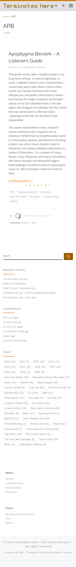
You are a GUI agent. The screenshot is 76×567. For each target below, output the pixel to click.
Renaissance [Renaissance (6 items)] (40, 424)
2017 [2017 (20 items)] (55, 367)
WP (22, 552)
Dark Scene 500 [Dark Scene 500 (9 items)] (60, 387)
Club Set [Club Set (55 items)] (36, 387)
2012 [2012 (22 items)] (38, 362)
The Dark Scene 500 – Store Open (19, 297)
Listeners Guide (13, 331)
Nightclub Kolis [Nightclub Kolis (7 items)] (49, 413)
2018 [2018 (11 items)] (10, 372)
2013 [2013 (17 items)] (54, 362)
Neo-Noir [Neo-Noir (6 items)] (12, 413)
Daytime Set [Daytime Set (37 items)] (14, 393)
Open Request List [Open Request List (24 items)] (36, 418)
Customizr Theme (61, 552)
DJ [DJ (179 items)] (33, 393)
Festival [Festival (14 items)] (55, 398)
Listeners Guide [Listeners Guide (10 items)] (16, 403)
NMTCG (9, 523)
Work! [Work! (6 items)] (10, 444)
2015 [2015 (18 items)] (25, 367)
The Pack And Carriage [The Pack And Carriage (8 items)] (20, 439)
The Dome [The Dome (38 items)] (13, 434)
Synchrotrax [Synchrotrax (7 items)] (13, 429)
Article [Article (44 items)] (27, 382)
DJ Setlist (9, 327)
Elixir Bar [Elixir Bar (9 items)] (36, 398)
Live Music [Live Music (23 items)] (40, 403)
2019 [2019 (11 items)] (25, 372)
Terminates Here (37, 216)
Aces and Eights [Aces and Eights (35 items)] (16, 377)
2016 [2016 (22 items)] (40, 367)
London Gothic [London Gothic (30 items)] (16, 408)
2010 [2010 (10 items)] (10, 362)
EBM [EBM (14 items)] (47, 393)
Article (8, 317)
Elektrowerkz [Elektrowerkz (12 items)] (15, 398)
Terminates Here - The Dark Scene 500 (42, 542)
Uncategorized (13, 341)
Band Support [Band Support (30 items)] (48, 382)
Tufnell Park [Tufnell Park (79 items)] (48, 439)
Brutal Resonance (13, 488)
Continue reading (21, 180)
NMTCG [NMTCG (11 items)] (12, 418)
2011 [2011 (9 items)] (24, 362)
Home (6, 16)
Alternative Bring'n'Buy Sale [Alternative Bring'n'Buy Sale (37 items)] (51, 377)
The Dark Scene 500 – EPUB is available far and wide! (29, 293)
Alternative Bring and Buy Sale (19, 514)
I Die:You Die (11, 492)
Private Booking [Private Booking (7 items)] (16, 424)
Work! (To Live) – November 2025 (19, 288)
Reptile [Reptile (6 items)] (59, 424)
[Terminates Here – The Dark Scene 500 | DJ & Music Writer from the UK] (28, 5)
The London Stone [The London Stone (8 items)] (38, 434)
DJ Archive (10, 322)
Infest (8, 518)
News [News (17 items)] (28, 413)
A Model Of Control (14, 483)
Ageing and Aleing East (14, 283)
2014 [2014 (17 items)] (10, 367)
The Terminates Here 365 (15, 279)
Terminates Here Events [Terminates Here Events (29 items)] (42, 429)
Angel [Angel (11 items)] (10, 382)
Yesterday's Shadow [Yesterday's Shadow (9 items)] (32, 444)
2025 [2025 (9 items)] (39, 372)
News (6, 336)
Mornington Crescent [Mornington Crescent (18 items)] (45, 408)
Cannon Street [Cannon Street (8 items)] (15, 387)
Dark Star (9, 479)
